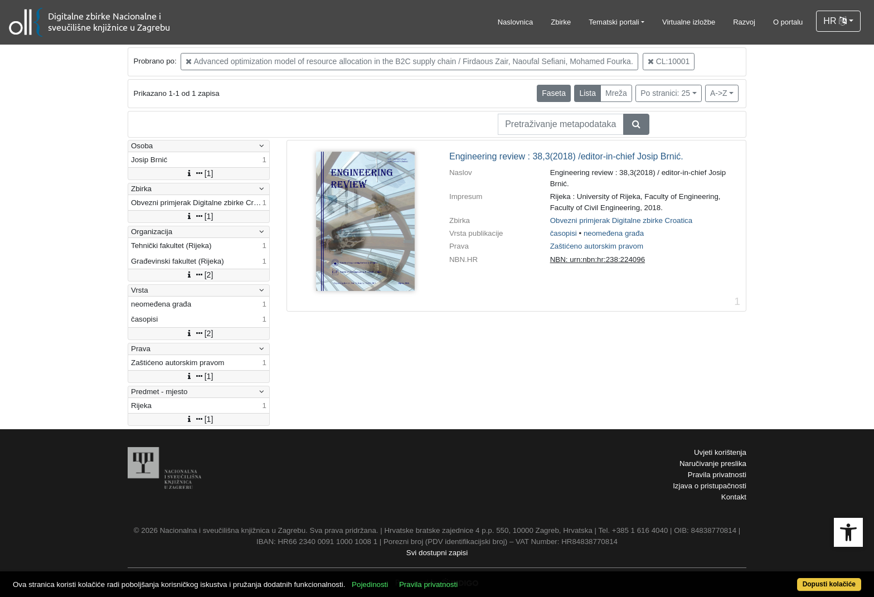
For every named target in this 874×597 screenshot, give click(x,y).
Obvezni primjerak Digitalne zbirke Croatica (621, 220)
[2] (198, 274)
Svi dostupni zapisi (437, 553)
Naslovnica (515, 22)
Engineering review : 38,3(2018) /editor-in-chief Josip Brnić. (566, 156)
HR (835, 21)
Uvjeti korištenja (720, 452)
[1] (198, 173)
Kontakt (733, 497)
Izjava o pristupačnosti (709, 486)
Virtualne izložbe (688, 22)
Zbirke (561, 22)
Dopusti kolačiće (829, 584)
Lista (587, 93)
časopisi (563, 233)
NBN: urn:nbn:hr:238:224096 (597, 259)
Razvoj (744, 22)
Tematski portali (614, 22)
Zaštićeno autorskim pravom (596, 246)
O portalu (788, 22)
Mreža (616, 93)
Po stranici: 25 (665, 93)
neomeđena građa (614, 233)
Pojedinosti (370, 584)
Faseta (554, 93)
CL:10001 (669, 61)
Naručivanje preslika (712, 463)
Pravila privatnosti (717, 474)
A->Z (718, 93)
